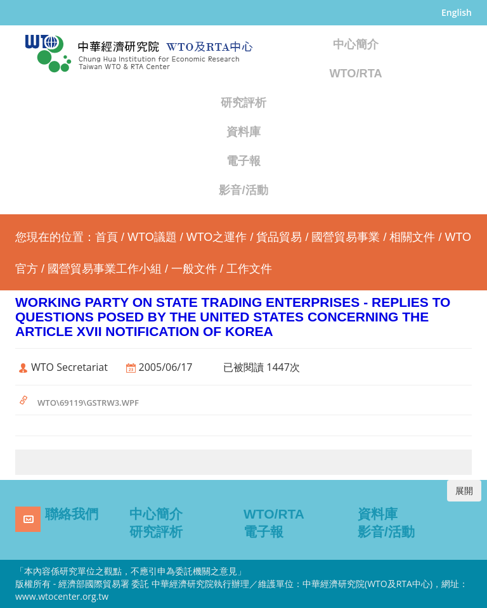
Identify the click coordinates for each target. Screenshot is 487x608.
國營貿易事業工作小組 (105, 268)
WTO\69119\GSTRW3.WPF (88, 402)
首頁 (106, 237)
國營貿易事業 (345, 237)
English (456, 12)
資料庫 (243, 132)
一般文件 (194, 268)
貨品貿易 (279, 237)
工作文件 (249, 268)
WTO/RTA (355, 73)
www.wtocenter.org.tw (61, 596)
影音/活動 (243, 190)
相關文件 (412, 237)
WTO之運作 (216, 237)
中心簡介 (356, 44)
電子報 (243, 161)
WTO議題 (152, 237)
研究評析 (243, 102)
